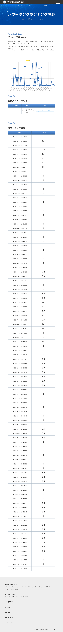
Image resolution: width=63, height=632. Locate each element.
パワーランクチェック (11, 587)
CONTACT (9, 617)
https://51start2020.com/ (45, 111)
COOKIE (8, 612)
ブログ (41, 587)
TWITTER (9, 623)
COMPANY (9, 602)
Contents (12, 5)
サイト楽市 (24, 597)
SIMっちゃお (49, 587)
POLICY (8, 607)
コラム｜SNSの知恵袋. (12, 589)
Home (4, 5)
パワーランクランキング (24, 5)
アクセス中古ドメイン (11, 597)
